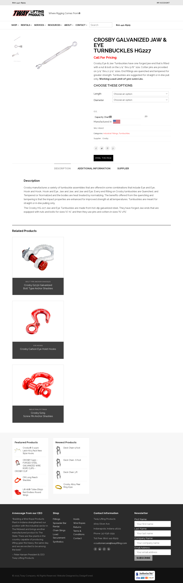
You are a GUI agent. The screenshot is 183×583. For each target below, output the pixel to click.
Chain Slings (59, 530)
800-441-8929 (18, 3)
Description (62, 168)
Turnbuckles (124, 133)
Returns (77, 527)
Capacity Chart (102, 117)
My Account (163, 3)
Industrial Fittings (110, 133)
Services (39, 25)
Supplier (123, 168)
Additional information (94, 168)
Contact (80, 25)
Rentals (25, 25)
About (68, 25)
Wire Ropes (79, 523)
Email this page (103, 158)
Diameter (99, 100)
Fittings (56, 519)
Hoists (76, 519)
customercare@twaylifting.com (111, 543)
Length (97, 93)
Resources (54, 25)
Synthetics (58, 542)
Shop (14, 25)
